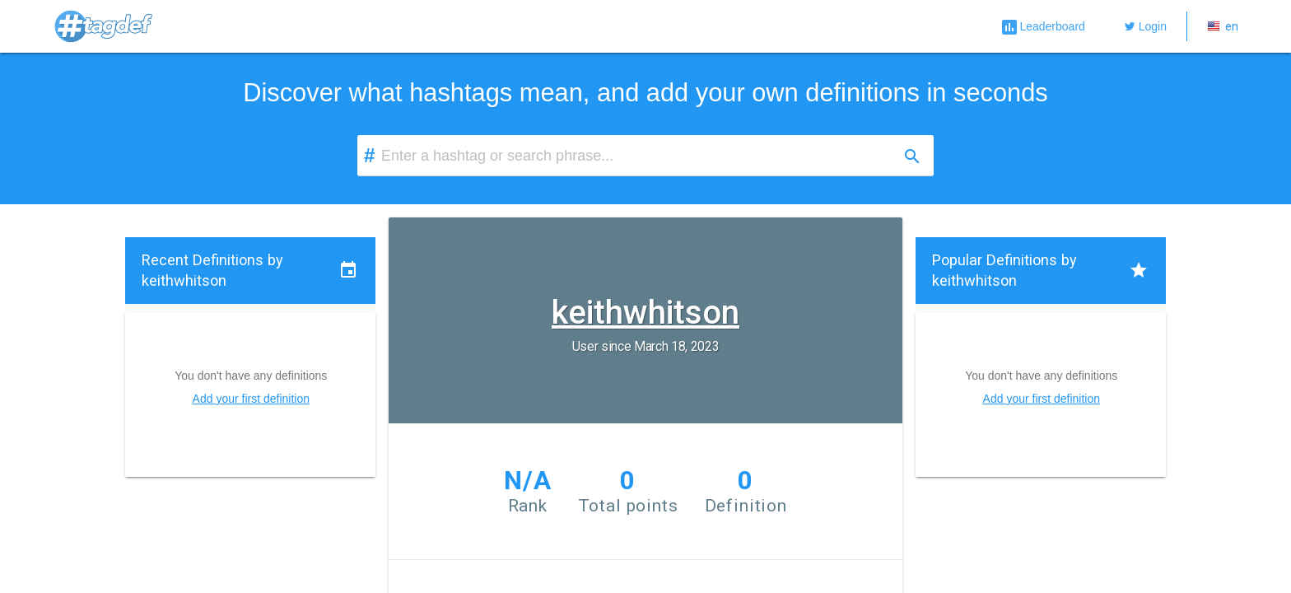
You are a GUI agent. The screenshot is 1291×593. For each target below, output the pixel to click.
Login (1146, 26)
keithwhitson (645, 311)
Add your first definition (251, 398)
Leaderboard (1042, 27)
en (1222, 26)
